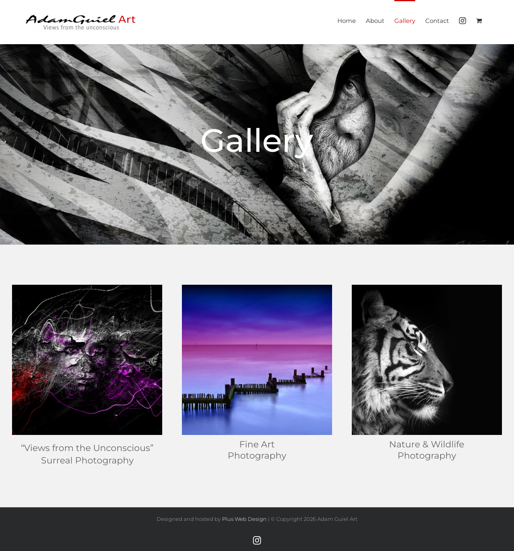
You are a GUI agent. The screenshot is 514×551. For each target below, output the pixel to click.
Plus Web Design (244, 519)
